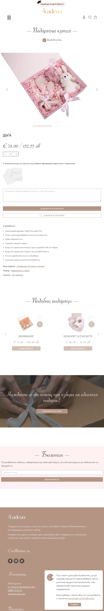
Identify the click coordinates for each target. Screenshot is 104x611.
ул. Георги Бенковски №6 (21, 587)
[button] (97, 89)
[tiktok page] (22, 561)
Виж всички (52, 40)
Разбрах (74, 604)
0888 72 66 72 (15, 590)
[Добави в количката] (40, 324)
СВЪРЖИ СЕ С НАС (52, 411)
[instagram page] (16, 561)
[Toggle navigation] (9, 17)
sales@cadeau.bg (16, 594)
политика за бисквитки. (81, 598)
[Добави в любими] (40, 317)
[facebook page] (10, 561)
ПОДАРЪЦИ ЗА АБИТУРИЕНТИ (51, 3)
